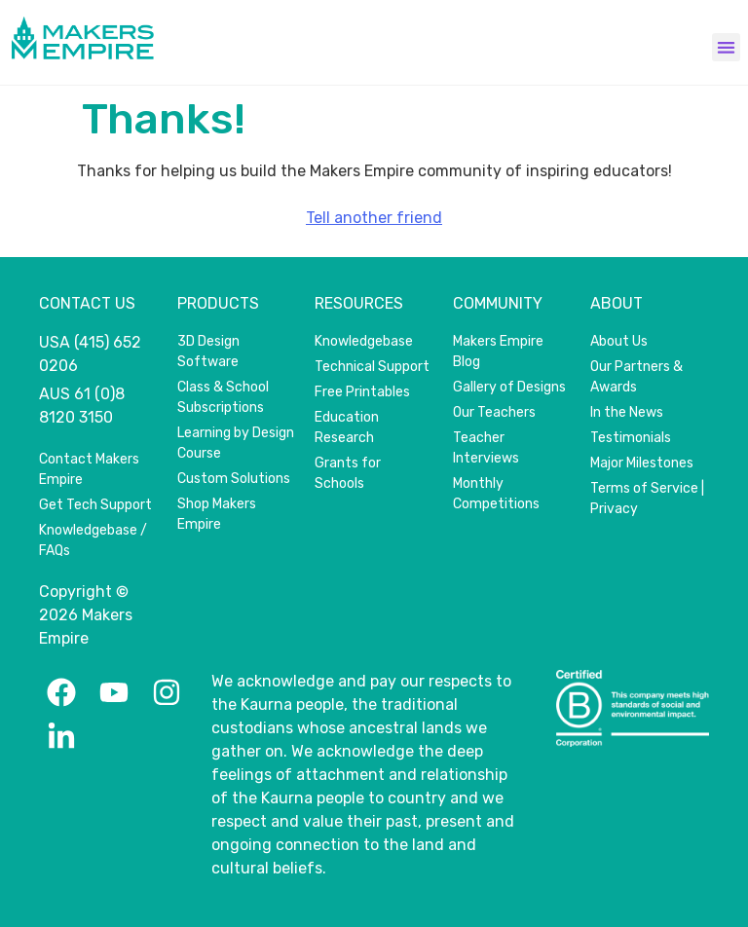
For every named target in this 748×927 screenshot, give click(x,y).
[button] (726, 47)
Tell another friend (374, 217)
